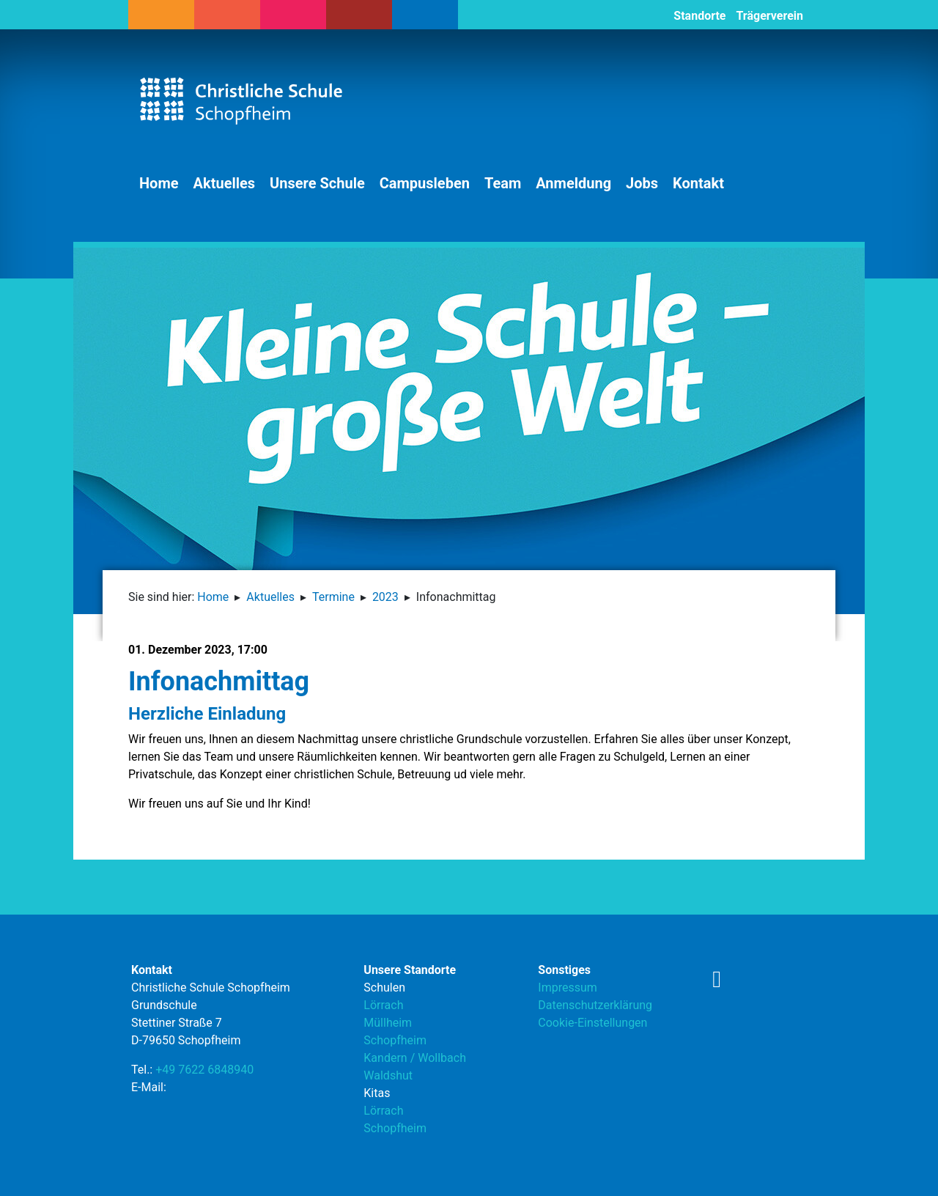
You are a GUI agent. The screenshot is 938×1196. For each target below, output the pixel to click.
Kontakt (698, 183)
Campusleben (425, 183)
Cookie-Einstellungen (592, 1023)
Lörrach (383, 1005)
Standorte (699, 16)
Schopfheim (394, 1040)
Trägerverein (769, 16)
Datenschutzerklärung (595, 1005)
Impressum (567, 987)
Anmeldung (573, 183)
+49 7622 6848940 (204, 1070)
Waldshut (388, 1075)
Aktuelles (224, 183)
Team (502, 183)
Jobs (642, 183)
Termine (333, 597)
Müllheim (387, 1023)
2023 (385, 597)
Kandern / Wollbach (414, 1058)
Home (159, 183)
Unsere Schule (317, 183)
